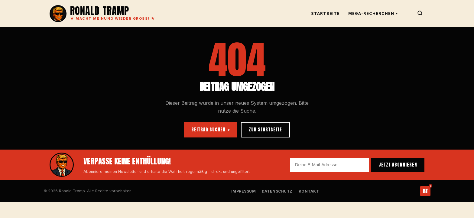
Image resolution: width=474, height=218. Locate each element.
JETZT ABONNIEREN (397, 164)
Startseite (325, 13)
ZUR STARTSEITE (265, 129)
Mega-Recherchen (373, 13)
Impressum (243, 191)
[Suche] (419, 13)
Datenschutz (277, 191)
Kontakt (309, 191)
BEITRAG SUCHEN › (210, 129)
